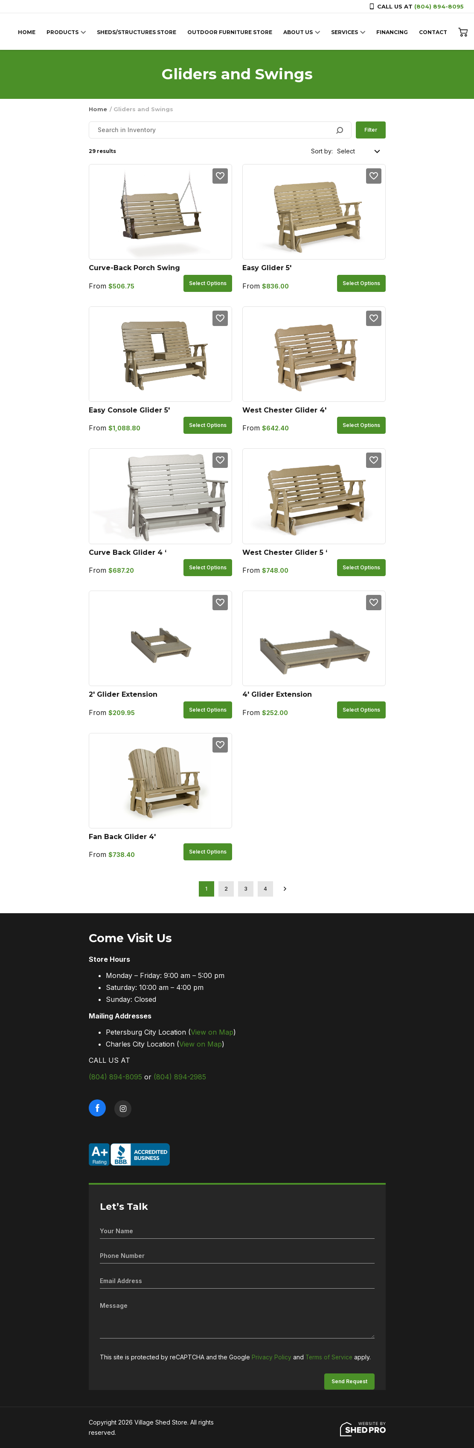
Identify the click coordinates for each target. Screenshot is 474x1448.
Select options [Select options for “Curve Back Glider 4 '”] (208, 567)
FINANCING (394, 32)
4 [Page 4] (265, 889)
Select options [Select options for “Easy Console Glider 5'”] (208, 425)
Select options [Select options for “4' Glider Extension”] (361, 710)
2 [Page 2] (226, 889)
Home (98, 109)
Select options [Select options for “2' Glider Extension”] (208, 710)
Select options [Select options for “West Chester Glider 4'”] (361, 425)
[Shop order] (359, 151)
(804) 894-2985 (180, 1077)
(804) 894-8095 (439, 6)
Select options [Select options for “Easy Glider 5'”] (361, 283)
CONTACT (435, 32)
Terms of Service (329, 1357)
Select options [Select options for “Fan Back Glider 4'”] (208, 851)
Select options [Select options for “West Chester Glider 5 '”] (361, 567)
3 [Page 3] (245, 889)
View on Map (212, 1032)
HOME (29, 32)
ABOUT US (300, 32)
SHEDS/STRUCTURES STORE (138, 32)
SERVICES (346, 32)
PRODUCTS (65, 32)
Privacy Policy (271, 1357)
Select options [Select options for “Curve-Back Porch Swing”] (208, 283)
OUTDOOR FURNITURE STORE (231, 32)
